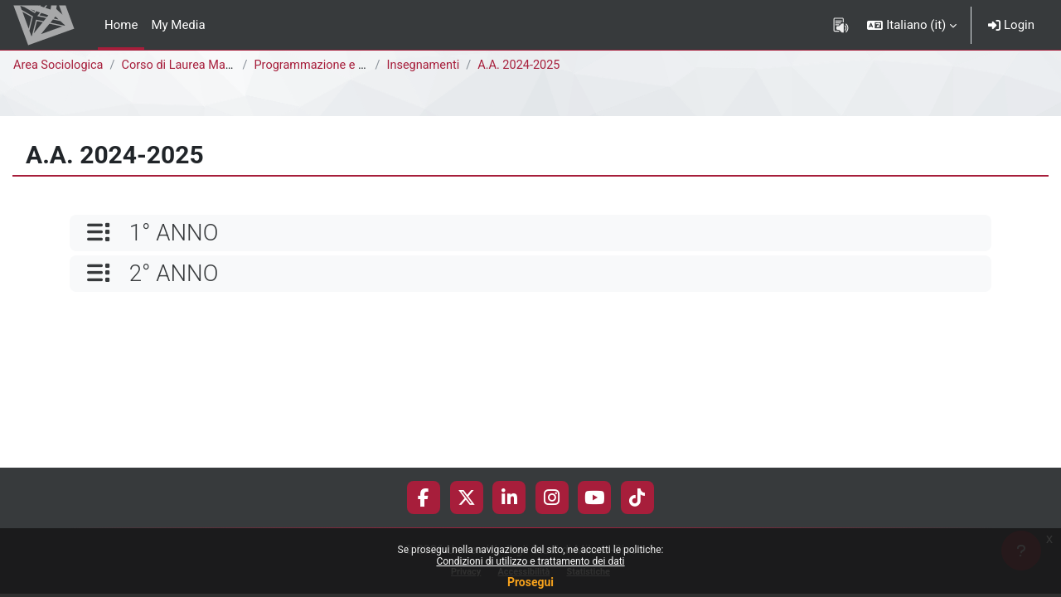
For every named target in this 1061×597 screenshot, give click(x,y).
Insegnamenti (428, 65)
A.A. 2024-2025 (526, 65)
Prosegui (530, 582)
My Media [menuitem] (178, 24)
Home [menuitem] (121, 24)
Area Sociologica (59, 65)
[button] (911, 25)
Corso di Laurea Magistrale (199, 65)
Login (1011, 24)
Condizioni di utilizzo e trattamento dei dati (530, 561)
